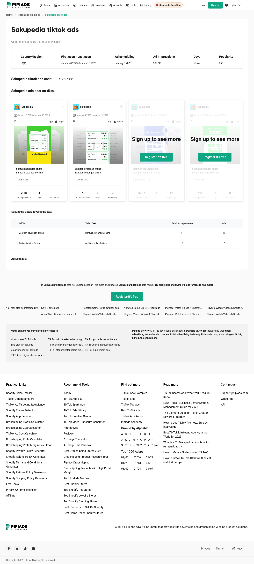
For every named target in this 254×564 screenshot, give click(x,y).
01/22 (149, 457)
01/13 (137, 463)
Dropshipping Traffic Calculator (24, 422)
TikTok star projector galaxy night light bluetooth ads (66, 350)
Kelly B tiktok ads (50, 308)
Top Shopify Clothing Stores (80, 501)
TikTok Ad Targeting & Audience (25, 404)
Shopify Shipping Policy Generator (26, 478)
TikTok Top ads (130, 404)
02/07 (124, 457)
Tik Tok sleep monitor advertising (102, 344)
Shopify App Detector (19, 416)
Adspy (67, 393)
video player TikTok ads (23, 339)
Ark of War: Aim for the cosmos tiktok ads (62, 314)
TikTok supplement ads (97, 350)
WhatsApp (227, 398)
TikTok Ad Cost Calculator (22, 433)
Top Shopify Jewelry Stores (80, 495)
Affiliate (10, 495)
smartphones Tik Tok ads (24, 350)
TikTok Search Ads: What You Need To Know (186, 395)
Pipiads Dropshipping (76, 462)
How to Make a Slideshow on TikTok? (185, 452)
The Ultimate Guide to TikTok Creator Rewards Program (185, 414)
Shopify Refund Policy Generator (25, 456)
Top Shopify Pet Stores (77, 489)
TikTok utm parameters (20, 398)
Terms (220, 548)
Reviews (69, 433)
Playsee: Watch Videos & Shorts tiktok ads (186, 308)
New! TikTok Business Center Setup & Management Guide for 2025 (186, 405)
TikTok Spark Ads (74, 404)
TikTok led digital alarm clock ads (29, 355)
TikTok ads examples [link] (29, 14)
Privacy (205, 548)
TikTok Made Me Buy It (77, 478)
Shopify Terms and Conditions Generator (24, 464)
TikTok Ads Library (75, 410)
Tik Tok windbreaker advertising (65, 339)
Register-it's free (156, 157)
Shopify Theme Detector (20, 410)
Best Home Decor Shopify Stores (83, 513)
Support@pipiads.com (234, 393)
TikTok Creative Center (77, 416)
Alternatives (71, 427)
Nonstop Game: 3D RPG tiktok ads (101, 308)
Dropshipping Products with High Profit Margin (87, 470)
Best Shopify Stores (75, 484)
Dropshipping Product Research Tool (86, 456)
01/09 (124, 468)
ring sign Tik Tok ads (22, 344)
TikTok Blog (128, 398)
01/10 (149, 463)
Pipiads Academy (131, 422)
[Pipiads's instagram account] (33, 548)
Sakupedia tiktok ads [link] (56, 14)
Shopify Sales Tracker (19, 393)
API (223, 404)
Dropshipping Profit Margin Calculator (29, 445)
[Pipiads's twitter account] (17, 548)
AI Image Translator (75, 439)
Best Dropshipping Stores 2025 (82, 451)
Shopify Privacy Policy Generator (25, 451)
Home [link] (9, 14)
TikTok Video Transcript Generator (84, 422)
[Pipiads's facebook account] (9, 548)
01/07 (149, 468)
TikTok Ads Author (132, 416)
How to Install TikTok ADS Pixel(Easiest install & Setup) (187, 460)
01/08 (137, 468)
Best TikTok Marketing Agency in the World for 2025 (185, 434)
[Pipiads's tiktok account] (25, 548)
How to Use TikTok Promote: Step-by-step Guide (185, 424)
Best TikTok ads (130, 410)
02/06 (137, 457)
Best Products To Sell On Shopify (83, 507)
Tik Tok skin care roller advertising (66, 344)
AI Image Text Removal (77, 445)
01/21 (124, 463)
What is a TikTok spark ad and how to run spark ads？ (186, 444)
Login (203, 5)
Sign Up (215, 5)
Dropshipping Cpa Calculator (23, 427)
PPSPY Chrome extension (21, 489)
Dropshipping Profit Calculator (24, 439)
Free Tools (12, 484)
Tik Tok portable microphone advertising (103, 339)
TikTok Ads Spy (73, 398)
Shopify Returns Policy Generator (26, 472)
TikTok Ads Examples (134, 393)
